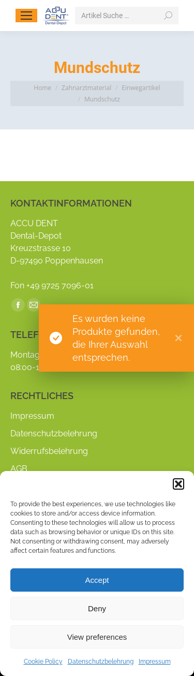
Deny (97, 608)
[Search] (126, 15)
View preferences (97, 637)
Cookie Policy (43, 661)
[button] (178, 484)
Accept (97, 580)
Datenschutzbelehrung (100, 661)
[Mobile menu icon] (26, 15)
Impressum (155, 661)
